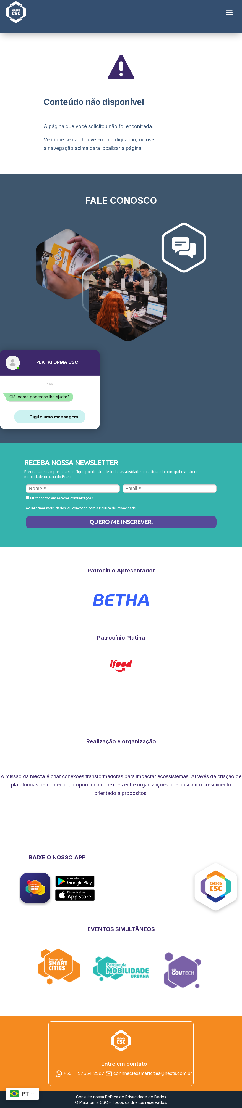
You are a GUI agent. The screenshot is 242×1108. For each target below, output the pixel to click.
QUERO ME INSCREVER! (121, 521)
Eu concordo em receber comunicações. (60, 498)
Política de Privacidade (117, 508)
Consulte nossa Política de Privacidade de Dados (121, 1096)
